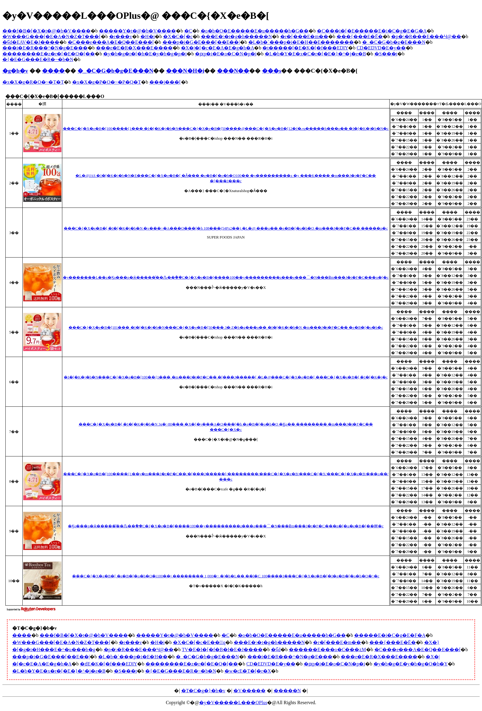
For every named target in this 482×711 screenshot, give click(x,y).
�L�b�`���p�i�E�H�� (133, 656)
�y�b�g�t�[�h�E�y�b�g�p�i (145, 53)
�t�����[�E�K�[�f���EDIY (305, 47)
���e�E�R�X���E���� (134, 47)
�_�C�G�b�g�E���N (393, 42)
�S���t (385, 53)
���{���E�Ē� (360, 36)
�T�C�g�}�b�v (203, 690)
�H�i (147, 36)
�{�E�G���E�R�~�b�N (37, 59)
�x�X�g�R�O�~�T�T (33, 82)
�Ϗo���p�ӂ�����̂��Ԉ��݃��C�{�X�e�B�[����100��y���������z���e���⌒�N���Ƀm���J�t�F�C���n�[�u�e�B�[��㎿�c (226, 526)
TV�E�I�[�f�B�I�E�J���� (222, 649)
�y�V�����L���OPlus (233, 702)
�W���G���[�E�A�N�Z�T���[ (51, 36)
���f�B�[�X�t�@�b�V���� (46, 30)
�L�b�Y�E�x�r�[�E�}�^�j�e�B (59, 670)
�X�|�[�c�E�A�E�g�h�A (217, 47)
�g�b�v (15, 71)
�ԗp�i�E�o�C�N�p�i (225, 53)
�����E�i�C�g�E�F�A (389, 635)
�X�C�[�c (178, 36)
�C (188, 30)
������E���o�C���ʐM (327, 649)
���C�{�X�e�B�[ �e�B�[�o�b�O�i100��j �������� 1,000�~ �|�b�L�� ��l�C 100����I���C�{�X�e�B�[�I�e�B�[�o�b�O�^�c (225, 576)
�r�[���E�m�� (304, 36)
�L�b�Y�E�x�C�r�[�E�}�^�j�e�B (315, 53)
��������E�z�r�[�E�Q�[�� (48, 53)
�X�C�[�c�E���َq (199, 642)
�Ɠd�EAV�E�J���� (30, 42)
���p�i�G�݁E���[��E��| (201, 42)
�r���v (120, 36)
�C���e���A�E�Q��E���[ (111, 42)
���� (53, 71)
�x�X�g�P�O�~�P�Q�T (106, 82)
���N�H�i (185, 71)
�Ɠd (275, 649)
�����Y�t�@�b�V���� (137, 30)
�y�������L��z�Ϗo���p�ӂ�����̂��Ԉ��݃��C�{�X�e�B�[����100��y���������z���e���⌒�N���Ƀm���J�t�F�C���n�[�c (226, 277)
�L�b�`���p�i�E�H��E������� (301, 42)
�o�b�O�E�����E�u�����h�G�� (255, 30)
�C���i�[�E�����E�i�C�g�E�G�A (372, 30)
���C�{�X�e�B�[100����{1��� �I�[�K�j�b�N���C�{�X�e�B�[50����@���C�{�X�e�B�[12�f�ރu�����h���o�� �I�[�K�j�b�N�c (226, 129)
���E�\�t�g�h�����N (236, 36)
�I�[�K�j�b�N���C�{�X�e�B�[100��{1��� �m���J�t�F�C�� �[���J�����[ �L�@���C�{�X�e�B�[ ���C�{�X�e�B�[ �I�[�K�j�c (226, 377)
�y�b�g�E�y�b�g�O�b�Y (410, 663)
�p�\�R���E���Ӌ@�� (426, 36)
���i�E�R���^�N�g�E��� (45, 47)
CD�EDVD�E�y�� (381, 47)
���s (271, 71)
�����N (287, 690)
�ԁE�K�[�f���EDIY (108, 663)
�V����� (249, 690)
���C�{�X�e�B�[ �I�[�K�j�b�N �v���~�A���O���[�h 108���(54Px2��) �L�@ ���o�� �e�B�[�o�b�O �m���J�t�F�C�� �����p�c (226, 228)
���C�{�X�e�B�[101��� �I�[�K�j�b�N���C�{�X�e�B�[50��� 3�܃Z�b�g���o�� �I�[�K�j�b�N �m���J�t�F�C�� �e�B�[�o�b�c (226, 327)
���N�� (233, 71)
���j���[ (165, 82)
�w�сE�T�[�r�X (247, 670)
